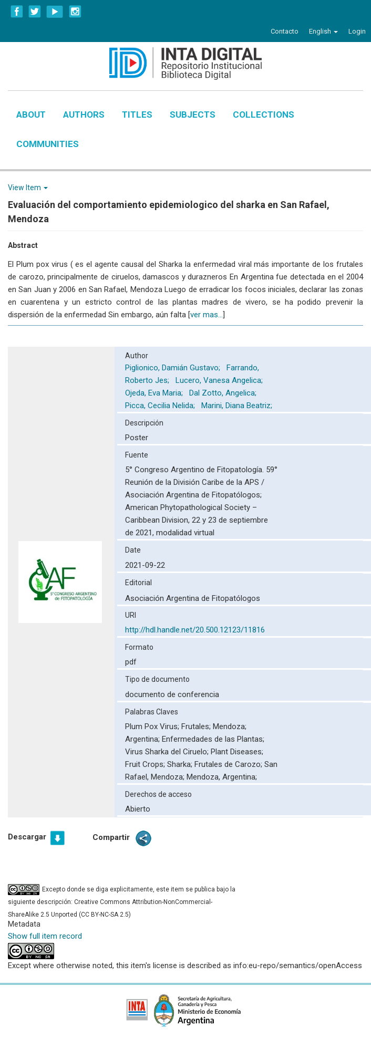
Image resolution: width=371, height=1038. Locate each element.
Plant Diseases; (237, 751)
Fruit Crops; (146, 764)
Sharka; (180, 764)
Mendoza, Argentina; (222, 777)
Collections (263, 114)
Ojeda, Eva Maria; (155, 393)
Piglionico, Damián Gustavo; (173, 367)
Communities (47, 144)
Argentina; (143, 739)
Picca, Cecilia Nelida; (161, 405)
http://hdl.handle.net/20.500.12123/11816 (195, 630)
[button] (323, 31)
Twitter (34, 11)
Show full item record (45, 936)
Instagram (75, 11)
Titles (137, 114)
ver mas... (206, 314)
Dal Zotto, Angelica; (224, 393)
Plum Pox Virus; (153, 726)
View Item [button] (28, 187)
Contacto (284, 31)
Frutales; (197, 726)
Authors (84, 114)
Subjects (192, 114)
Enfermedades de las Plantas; (213, 739)
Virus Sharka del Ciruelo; (168, 751)
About (31, 114)
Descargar (27, 837)
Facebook (17, 11)
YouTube (55, 11)
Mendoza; (229, 726)
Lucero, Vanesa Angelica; (220, 380)
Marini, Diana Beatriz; (237, 405)
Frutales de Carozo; (229, 764)
